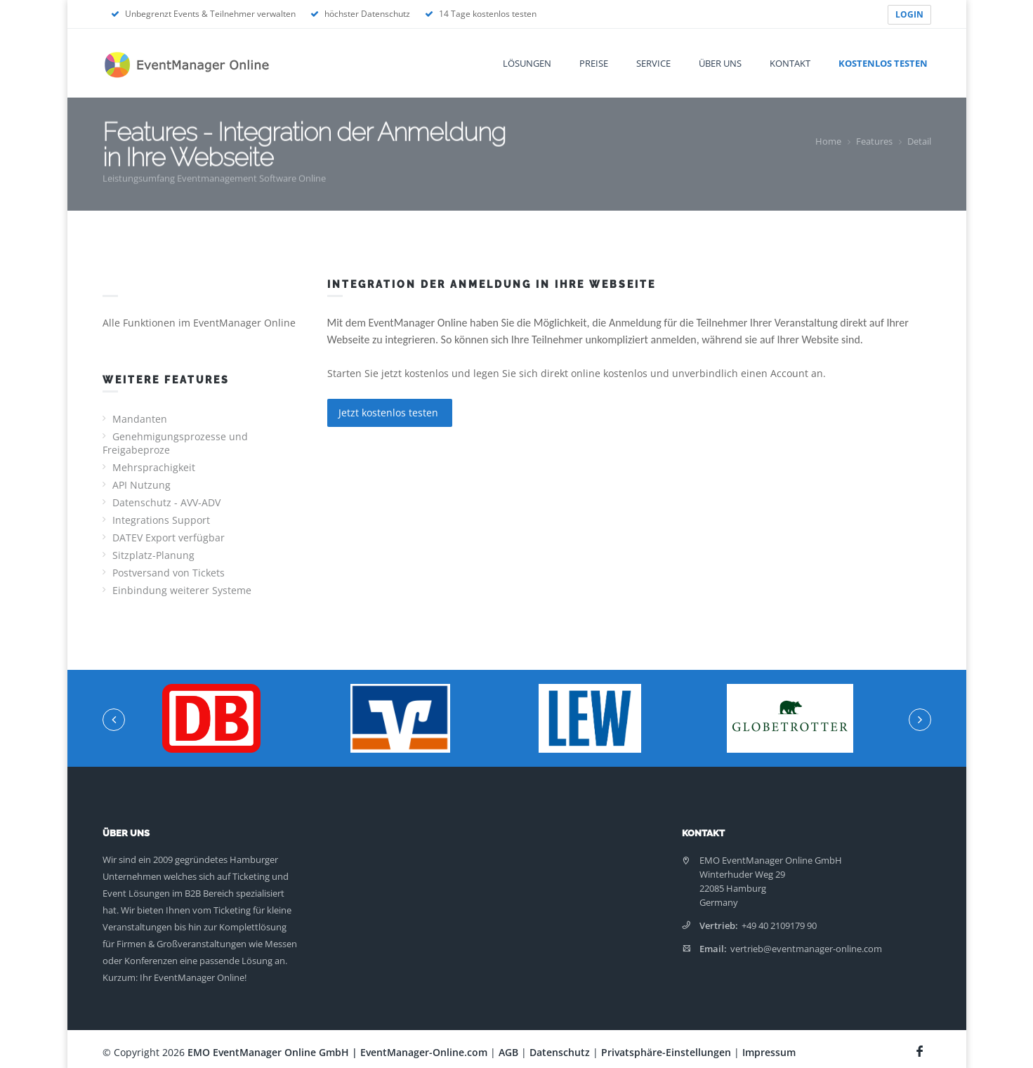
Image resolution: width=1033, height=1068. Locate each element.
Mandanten (139, 419)
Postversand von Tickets (168, 572)
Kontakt (790, 63)
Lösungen (527, 63)
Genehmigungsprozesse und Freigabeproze (175, 443)
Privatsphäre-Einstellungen (666, 1052)
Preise (593, 63)
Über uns (720, 63)
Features (874, 141)
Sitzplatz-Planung (153, 555)
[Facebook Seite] (921, 1049)
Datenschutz (559, 1052)
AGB (508, 1052)
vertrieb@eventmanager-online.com (806, 948)
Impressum (769, 1052)
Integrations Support (161, 520)
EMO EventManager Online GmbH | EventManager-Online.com (337, 1052)
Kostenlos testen (883, 63)
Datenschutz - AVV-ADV (166, 502)
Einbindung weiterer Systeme (181, 590)
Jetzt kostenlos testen (389, 412)
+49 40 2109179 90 (779, 925)
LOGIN (909, 14)
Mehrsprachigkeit (153, 467)
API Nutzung (141, 485)
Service (653, 63)
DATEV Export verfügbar (168, 537)
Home (828, 141)
